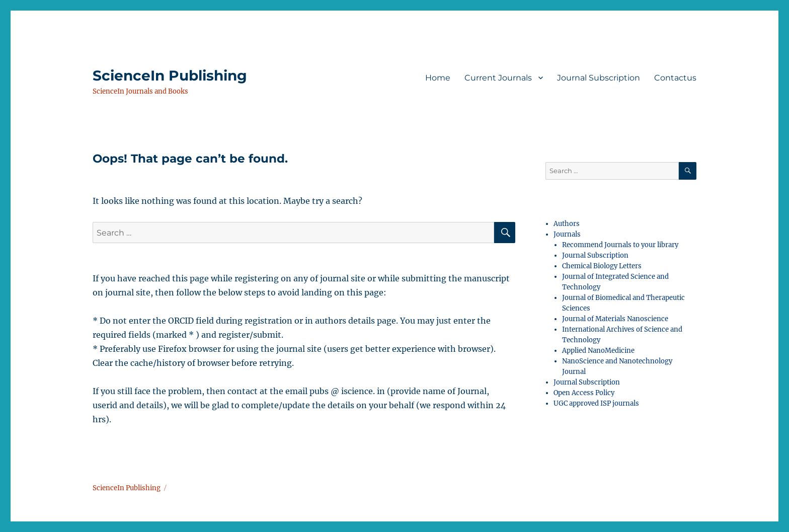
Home (437, 78)
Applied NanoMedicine (598, 350)
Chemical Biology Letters (602, 266)
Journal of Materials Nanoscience (615, 319)
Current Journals (498, 78)
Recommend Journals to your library (620, 245)
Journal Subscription (598, 78)
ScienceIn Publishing (170, 75)
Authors (567, 223)
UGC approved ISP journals (596, 403)
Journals (567, 234)
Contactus (675, 78)
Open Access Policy (584, 393)
